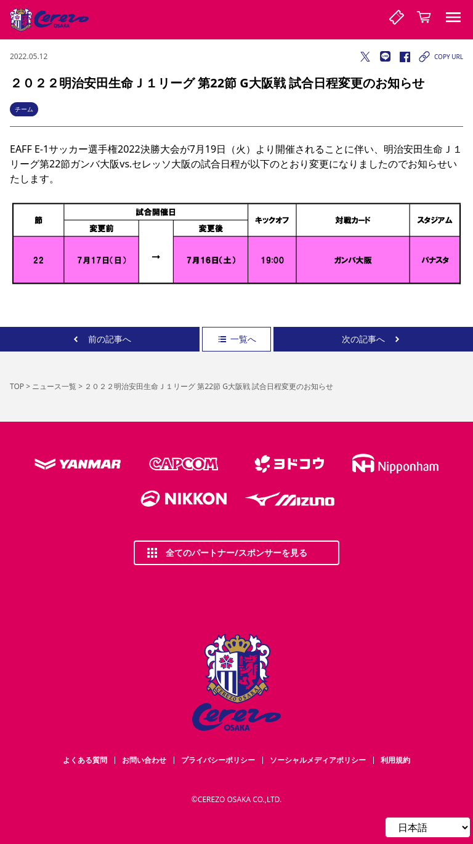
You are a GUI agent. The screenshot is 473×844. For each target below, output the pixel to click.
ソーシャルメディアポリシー (318, 760)
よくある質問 (85, 760)
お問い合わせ (144, 760)
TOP (17, 386)
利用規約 (395, 760)
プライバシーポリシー (218, 760)
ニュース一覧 (54, 386)
